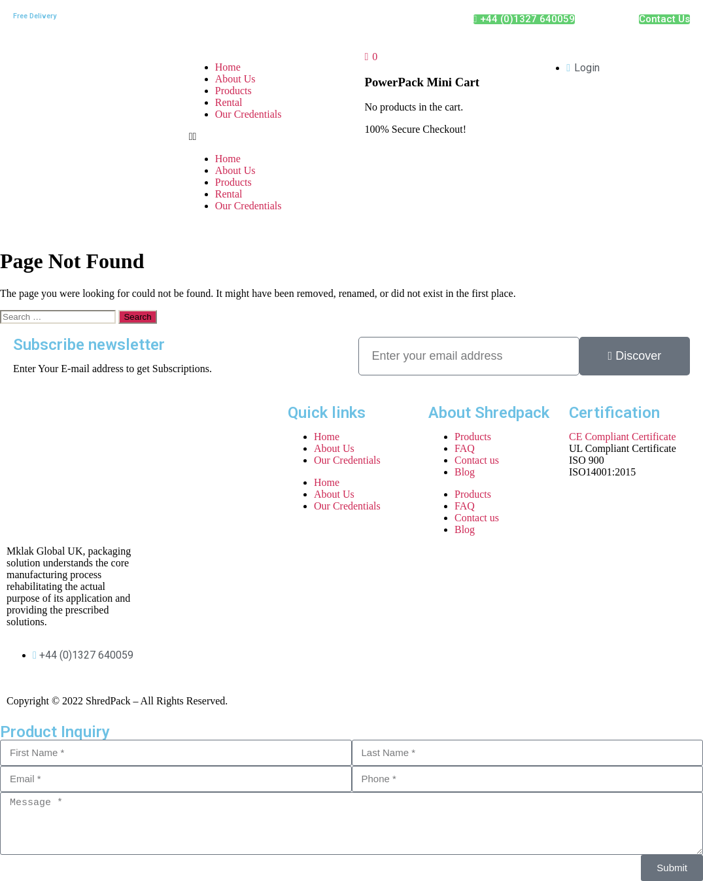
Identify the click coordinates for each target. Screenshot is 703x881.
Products (233, 90)
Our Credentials (248, 114)
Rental (229, 102)
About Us (235, 78)
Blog (464, 471)
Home (228, 67)
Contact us (476, 460)
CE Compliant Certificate (622, 436)
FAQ (464, 448)
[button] (264, 137)
